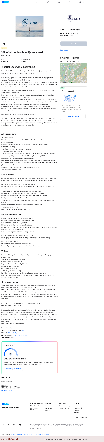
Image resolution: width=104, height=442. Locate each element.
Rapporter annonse (7, 390)
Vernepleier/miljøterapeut (20, 335)
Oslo (23, 330)
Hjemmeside (64, 50)
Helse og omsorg (12, 333)
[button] (3, 44)
